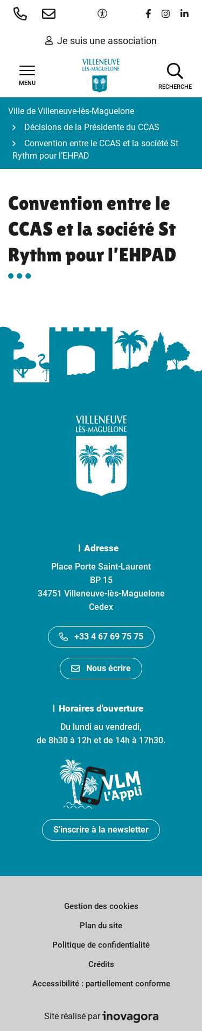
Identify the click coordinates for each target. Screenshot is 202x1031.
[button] (22, 13)
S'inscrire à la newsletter (101, 829)
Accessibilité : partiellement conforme (101, 984)
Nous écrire (101, 668)
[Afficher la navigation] (27, 76)
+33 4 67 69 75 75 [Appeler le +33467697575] (101, 636)
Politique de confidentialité (101, 945)
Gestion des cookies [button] (101, 906)
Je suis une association (101, 40)
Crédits (101, 964)
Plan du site (101, 925)
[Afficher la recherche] (175, 75)
